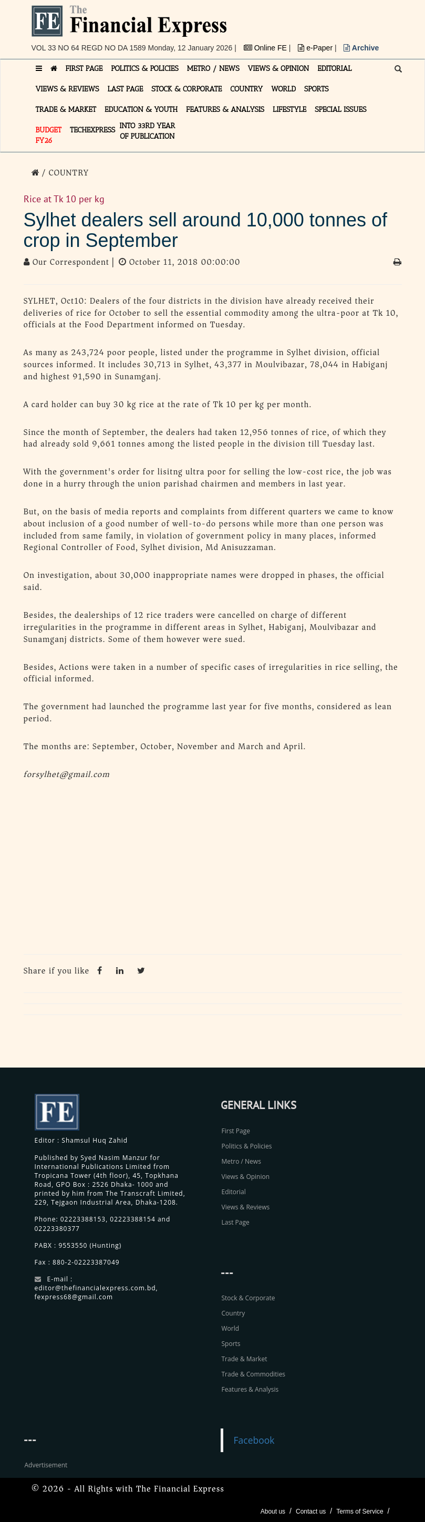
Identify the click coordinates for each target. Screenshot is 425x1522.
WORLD (283, 89)
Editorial (234, 1191)
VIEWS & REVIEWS (67, 89)
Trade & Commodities (254, 1374)
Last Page (236, 1222)
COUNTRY (246, 89)
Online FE (266, 48)
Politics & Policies (247, 1146)
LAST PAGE (125, 89)
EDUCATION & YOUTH (141, 109)
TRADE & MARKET (66, 109)
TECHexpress (92, 130)
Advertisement (46, 1465)
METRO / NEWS (213, 68)
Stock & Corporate (248, 1297)
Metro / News (241, 1161)
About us (273, 1511)
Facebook (254, 1440)
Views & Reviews (246, 1207)
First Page (236, 1130)
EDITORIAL (334, 68)
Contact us (311, 1511)
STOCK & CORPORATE (186, 89)
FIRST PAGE (84, 68)
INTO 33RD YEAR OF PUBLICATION (147, 131)
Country (233, 1313)
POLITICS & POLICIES (145, 68)
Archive (361, 48)
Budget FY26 (49, 135)
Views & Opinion (246, 1176)
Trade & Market (244, 1358)
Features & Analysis (250, 1389)
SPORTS (316, 89)
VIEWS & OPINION (278, 68)
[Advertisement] (213, 870)
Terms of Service (359, 1511)
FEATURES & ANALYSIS (225, 109)
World (231, 1328)
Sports (231, 1343)
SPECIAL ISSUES (340, 109)
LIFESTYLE (289, 109)
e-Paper (316, 48)
